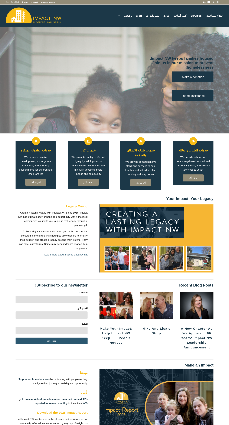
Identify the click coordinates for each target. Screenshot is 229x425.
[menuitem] (52, 2)
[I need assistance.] (192, 95)
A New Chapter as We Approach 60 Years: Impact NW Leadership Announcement (197, 338)
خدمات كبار (88, 150)
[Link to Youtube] (208, 2)
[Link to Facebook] (222, 2)
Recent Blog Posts (196, 285)
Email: (83, 292)
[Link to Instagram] (213, 2)
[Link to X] (217, 2)
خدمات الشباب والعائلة (193, 150)
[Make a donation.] (192, 76)
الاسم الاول (82, 308)
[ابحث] (119, 16)
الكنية (85, 324)
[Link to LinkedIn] (204, 2)
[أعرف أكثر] (193, 177)
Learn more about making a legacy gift (66, 254)
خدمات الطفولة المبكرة (35, 150)
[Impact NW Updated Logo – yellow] (33, 16)
